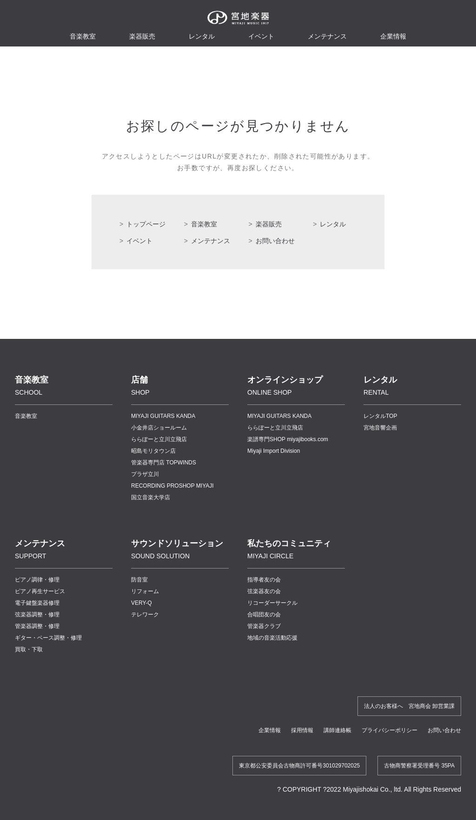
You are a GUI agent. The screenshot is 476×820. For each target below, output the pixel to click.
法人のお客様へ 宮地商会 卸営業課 (409, 706)
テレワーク (145, 614)
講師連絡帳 (337, 730)
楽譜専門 (287, 439)
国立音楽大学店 (150, 497)
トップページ (145, 224)
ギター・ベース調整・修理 (48, 638)
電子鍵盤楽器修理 (37, 603)
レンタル (202, 36)
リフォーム (145, 591)
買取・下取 (29, 649)
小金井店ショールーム (159, 427)
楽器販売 (142, 36)
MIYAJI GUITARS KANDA (163, 416)
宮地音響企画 (380, 427)
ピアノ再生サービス (40, 591)
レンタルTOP (380, 416)
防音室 (139, 579)
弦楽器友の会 (264, 591)
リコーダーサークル (272, 603)
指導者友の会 (264, 579)
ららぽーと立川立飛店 (159, 439)
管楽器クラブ (264, 626)
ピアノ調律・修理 (37, 579)
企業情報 (269, 730)
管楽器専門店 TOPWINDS (163, 462)
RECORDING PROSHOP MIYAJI (172, 486)
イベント (261, 36)
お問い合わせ (275, 241)
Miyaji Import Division (273, 451)
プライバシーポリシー (389, 730)
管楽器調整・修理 (37, 626)
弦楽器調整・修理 (37, 614)
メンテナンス (327, 36)
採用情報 (302, 730)
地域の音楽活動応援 (272, 638)
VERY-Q (141, 603)
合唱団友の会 (264, 614)
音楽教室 (204, 224)
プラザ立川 (145, 474)
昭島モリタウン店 (153, 451)
